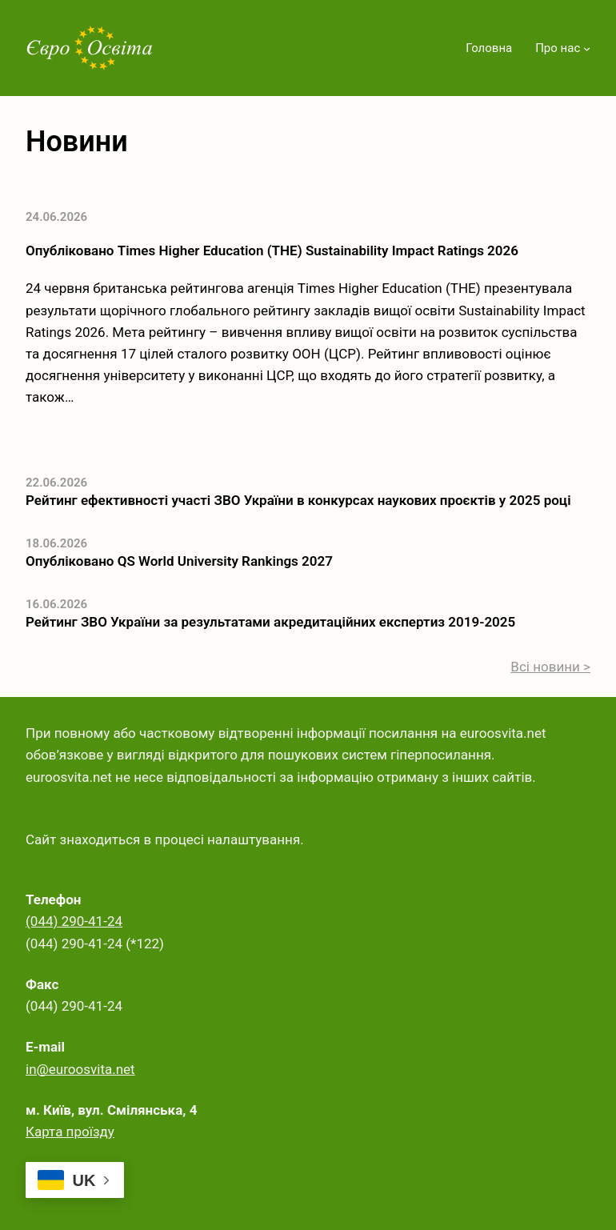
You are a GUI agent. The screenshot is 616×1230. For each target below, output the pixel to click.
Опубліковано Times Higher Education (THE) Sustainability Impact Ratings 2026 (272, 250)
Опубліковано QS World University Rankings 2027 (179, 561)
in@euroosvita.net (80, 1069)
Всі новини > (550, 667)
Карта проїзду (70, 1132)
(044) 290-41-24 (74, 921)
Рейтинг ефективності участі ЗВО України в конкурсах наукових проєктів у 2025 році (298, 500)
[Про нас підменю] (586, 48)
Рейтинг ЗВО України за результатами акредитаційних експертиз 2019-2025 (270, 622)
